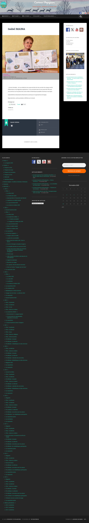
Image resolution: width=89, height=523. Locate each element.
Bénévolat (7, 177)
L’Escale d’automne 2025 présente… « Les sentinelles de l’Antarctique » (74, 86)
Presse (5, 160)
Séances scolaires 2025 (12, 228)
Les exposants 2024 (10, 269)
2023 (6, 272)
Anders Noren (77, 519)
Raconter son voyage (12, 262)
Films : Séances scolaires (11, 309)
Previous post (44, 129)
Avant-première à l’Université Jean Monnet (16, 198)
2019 (6, 369)
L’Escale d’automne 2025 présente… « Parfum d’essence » (74, 82)
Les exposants (9, 295)
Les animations (9, 419)
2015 (6, 477)
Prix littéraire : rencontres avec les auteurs (15, 412)
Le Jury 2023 (10, 278)
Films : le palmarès (10, 302)
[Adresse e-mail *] (74, 165)
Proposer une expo (9, 170)
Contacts (5, 165)
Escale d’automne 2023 (11, 297)
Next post (43, 132)
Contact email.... (7, 75)
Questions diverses (9, 179)
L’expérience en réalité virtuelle (14, 200)
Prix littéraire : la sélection (11, 341)
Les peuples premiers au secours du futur (16, 246)
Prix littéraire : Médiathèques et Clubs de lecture (16, 388)
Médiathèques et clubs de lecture (13, 290)
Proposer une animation (10, 172)
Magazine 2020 (9, 362)
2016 (6, 453)
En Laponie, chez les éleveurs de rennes (16, 264)
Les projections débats (11, 311)
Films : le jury (9, 332)
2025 (6, 188)
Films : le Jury (9, 307)
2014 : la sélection (10, 505)
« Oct (62, 207)
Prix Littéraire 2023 (10, 288)
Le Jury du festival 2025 (12, 202)
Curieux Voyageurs (44, 2)
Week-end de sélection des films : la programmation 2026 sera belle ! (74, 93)
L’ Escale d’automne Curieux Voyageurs (15, 322)
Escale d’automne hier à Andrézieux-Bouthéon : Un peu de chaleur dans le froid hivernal (75, 78)
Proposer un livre (8, 174)
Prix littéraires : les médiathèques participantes (16, 414)
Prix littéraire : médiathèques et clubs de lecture (16, 343)
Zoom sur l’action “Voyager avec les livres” (16, 267)
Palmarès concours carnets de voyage (14, 498)
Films (15, 16)
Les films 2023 (10, 276)
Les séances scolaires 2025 (13, 205)
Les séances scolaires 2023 (13, 283)
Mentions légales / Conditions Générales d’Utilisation (15, 181)
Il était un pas (10, 254)
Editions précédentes (9, 502)
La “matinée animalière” (13, 219)
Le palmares (10, 281)
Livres (25, 16)
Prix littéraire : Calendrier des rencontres (15, 357)
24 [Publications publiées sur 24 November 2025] (63, 203)
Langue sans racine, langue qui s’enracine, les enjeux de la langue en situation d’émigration (16, 250)
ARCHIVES (5, 186)
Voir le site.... (6, 74)
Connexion (5, 184)
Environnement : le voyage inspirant (15, 314)
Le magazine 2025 (9, 163)
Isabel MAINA (16, 29)
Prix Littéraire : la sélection (12, 409)
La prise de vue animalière (13, 238)
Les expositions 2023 (10, 286)
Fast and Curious (9, 462)
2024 (6, 207)
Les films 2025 (10, 193)
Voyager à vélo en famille (12, 235)
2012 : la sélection (10, 509)
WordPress (35, 519)
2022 (6, 300)
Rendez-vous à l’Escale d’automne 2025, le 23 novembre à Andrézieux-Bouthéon (75, 97)
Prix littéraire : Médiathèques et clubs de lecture (16, 360)
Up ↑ (85, 519)
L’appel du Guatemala (12, 260)
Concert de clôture (10, 372)
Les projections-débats (12, 216)
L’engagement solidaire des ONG (15, 221)
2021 (6, 325)
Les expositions (9, 231)
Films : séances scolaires (11, 350)
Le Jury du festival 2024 (12, 223)
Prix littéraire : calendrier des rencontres (15, 386)
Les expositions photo (11, 416)
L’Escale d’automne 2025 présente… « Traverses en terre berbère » (74, 89)
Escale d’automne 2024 (11, 209)
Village (36, 16)
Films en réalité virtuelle (12, 226)
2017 (42, 124)
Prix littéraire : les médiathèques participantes (16, 446)
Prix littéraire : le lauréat (11, 339)
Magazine (8, 397)
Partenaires (48, 16)
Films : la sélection (10, 304)
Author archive (11, 125)
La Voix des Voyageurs (11, 233)
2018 (6, 395)
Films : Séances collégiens (12, 334)
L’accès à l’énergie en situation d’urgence (16, 244)
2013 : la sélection (10, 507)
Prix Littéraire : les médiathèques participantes (16, 469)
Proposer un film (8, 167)
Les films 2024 (10, 214)
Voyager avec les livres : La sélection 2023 (15, 293)
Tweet (18, 104)
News (5, 16)
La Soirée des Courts (11, 195)
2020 (6, 346)
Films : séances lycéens (11, 336)
